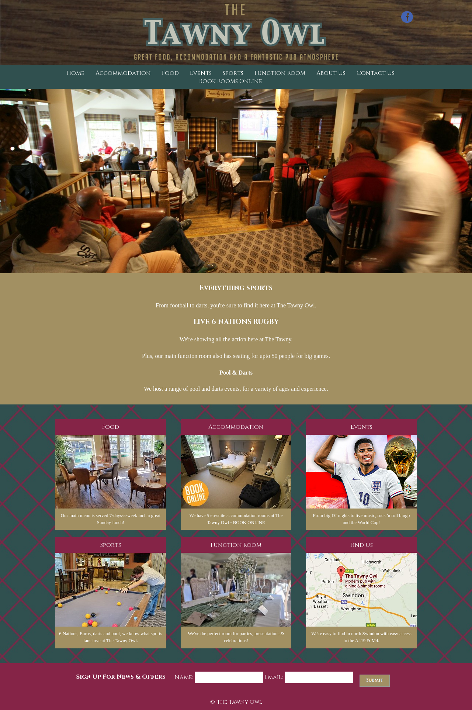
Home (75, 73)
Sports (233, 73)
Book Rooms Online (230, 81)
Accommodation (123, 73)
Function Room (279, 73)
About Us (331, 73)
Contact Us (376, 73)
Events (201, 73)
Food (170, 73)
